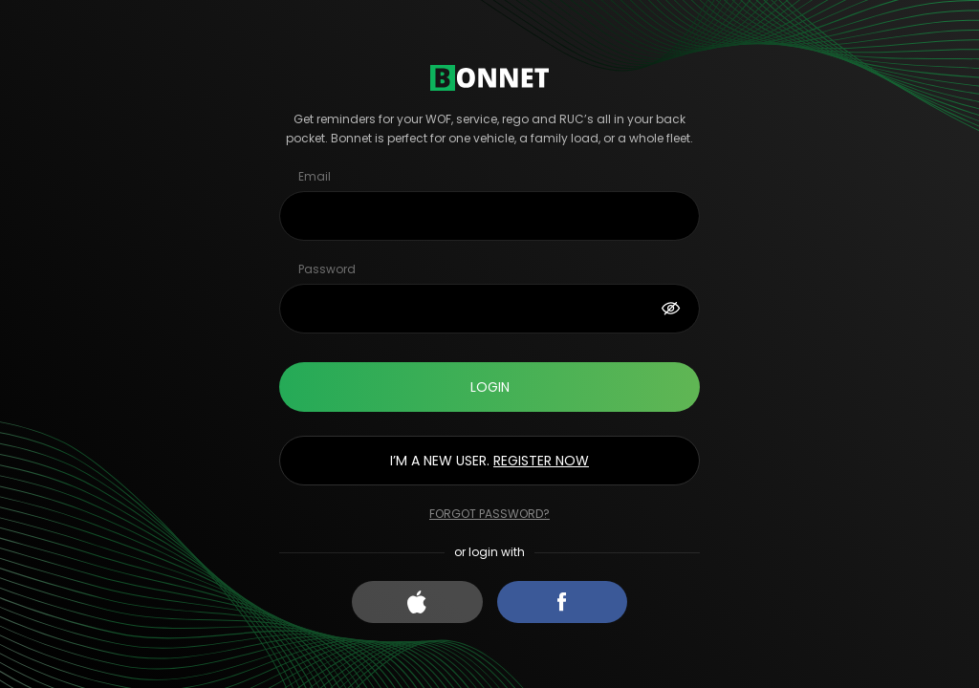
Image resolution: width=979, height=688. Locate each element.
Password (327, 269)
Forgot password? (489, 513)
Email (314, 176)
